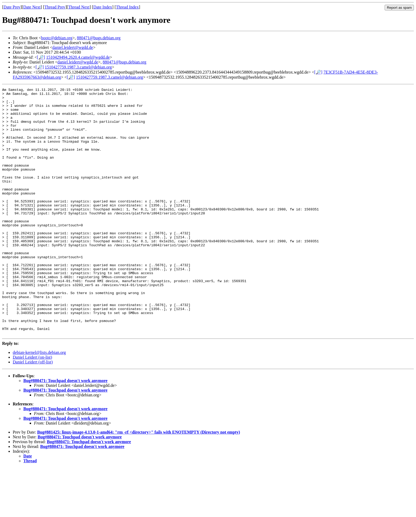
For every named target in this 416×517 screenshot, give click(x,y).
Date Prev (11, 7)
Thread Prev (54, 7)
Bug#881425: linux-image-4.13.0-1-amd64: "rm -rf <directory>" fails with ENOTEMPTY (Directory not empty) (138, 481)
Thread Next (78, 7)
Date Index (102, 7)
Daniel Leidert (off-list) (33, 411)
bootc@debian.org (56, 38)
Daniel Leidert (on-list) (32, 406)
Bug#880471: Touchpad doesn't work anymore (65, 430)
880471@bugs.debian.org (99, 38)
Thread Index (127, 7)
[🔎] (41, 57)
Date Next (32, 7)
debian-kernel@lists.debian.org (39, 402)
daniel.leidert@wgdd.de (72, 47)
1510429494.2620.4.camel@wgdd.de (78, 57)
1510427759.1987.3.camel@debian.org (78, 67)
